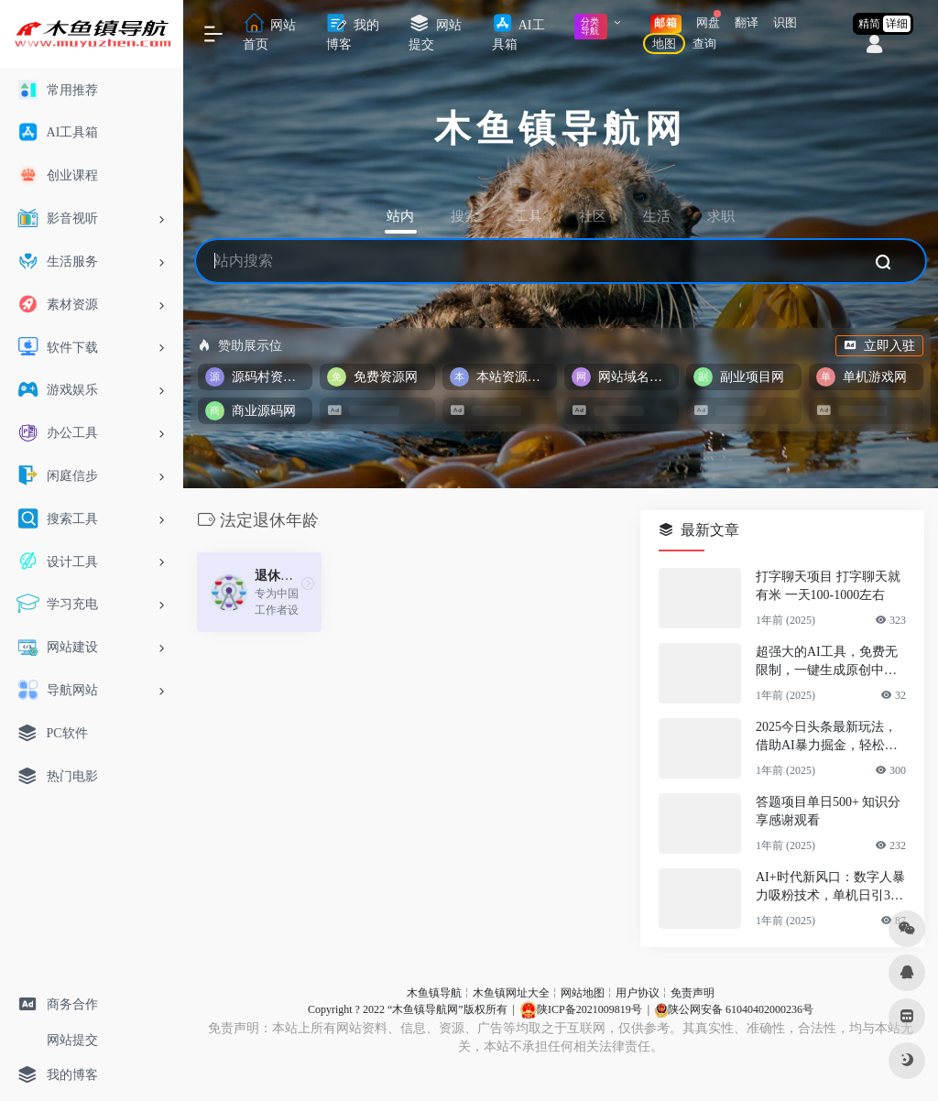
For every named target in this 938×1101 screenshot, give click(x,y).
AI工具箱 (518, 32)
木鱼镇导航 (434, 993)
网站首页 (269, 32)
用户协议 (638, 993)
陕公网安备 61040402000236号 (734, 1009)
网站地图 (583, 993)
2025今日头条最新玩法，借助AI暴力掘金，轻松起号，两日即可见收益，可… (827, 737)
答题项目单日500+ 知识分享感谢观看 (828, 811)
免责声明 (692, 993)
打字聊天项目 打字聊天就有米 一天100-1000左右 (828, 586)
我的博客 (352, 32)
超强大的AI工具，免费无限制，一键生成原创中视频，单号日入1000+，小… (830, 662)
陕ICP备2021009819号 (581, 1009)
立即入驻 (879, 346)
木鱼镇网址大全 (511, 993)
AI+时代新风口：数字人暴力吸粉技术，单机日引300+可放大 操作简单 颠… (830, 887)
